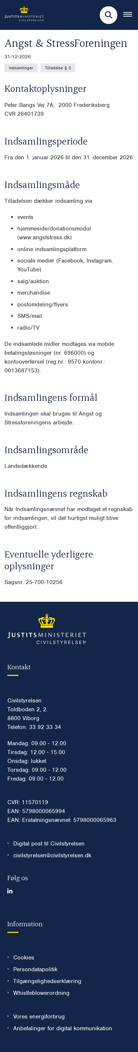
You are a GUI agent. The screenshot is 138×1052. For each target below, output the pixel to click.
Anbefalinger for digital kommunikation (62, 1028)
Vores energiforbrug (39, 1016)
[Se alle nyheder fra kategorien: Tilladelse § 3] (57, 67)
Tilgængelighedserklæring (47, 981)
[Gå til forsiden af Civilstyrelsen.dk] (22, 15)
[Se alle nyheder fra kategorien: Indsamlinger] (21, 67)
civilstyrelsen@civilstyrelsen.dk (52, 855)
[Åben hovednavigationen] (130, 15)
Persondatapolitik (35, 969)
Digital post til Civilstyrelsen (49, 843)
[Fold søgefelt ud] (108, 15)
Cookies (23, 957)
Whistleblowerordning (41, 993)
